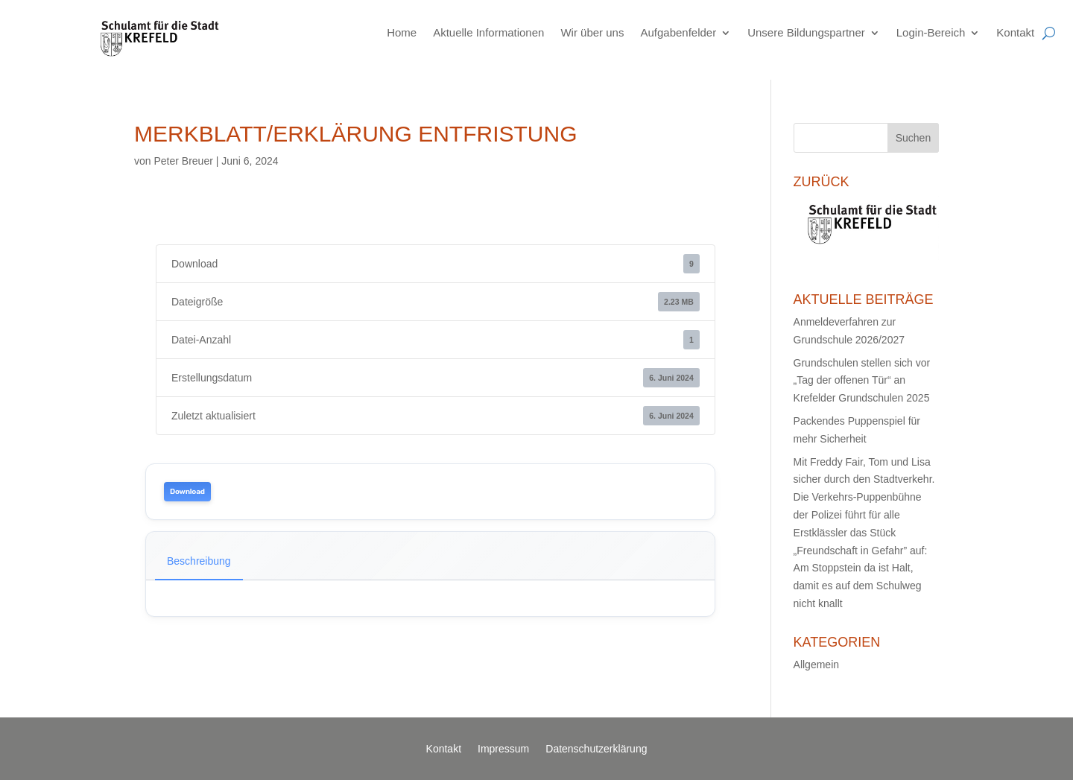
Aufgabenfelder (678, 32)
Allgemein (816, 664)
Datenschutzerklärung (596, 749)
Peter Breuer (182, 161)
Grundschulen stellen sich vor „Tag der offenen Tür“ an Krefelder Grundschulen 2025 (862, 381)
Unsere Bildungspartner (806, 32)
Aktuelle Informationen (488, 32)
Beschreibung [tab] (199, 561)
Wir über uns (592, 32)
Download (187, 491)
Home (402, 32)
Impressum (503, 749)
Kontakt (1015, 32)
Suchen (913, 138)
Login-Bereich (931, 32)
